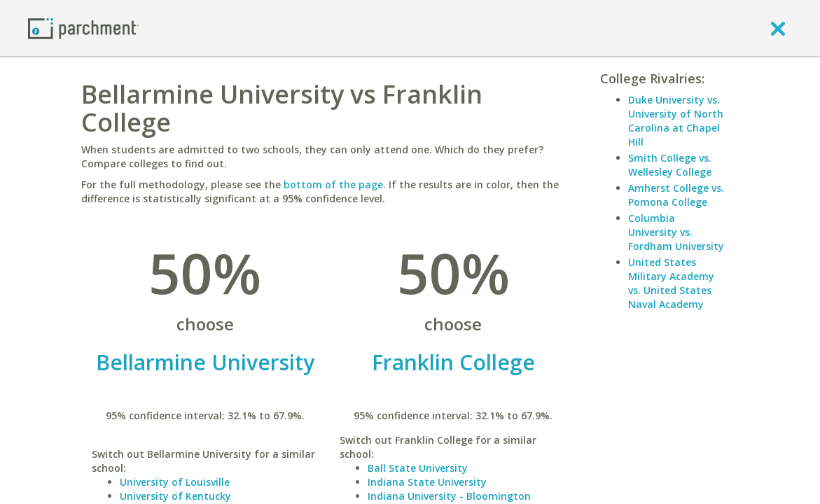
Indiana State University (427, 482)
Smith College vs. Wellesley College (669, 164)
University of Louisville (175, 482)
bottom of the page (333, 184)
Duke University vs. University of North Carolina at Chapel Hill (675, 120)
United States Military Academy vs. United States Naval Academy (671, 283)
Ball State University (418, 468)
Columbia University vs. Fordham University (676, 232)
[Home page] (83, 27)
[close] (778, 28)
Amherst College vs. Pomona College (676, 195)
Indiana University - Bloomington (449, 496)
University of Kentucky (175, 496)
